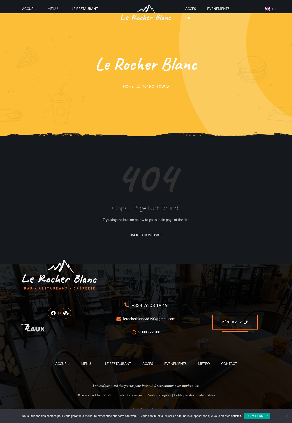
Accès (190, 9)
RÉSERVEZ (235, 322)
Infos (190, 18)
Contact (229, 364)
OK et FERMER (257, 416)
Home (128, 86)
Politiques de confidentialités (194, 395)
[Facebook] (53, 313)
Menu (53, 9)
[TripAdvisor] (65, 313)
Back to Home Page (146, 235)
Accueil (29, 9)
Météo (204, 364)
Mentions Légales (158, 395)
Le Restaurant (85, 9)
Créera (157, 409)
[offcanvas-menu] (14, 9)
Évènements (218, 9)
